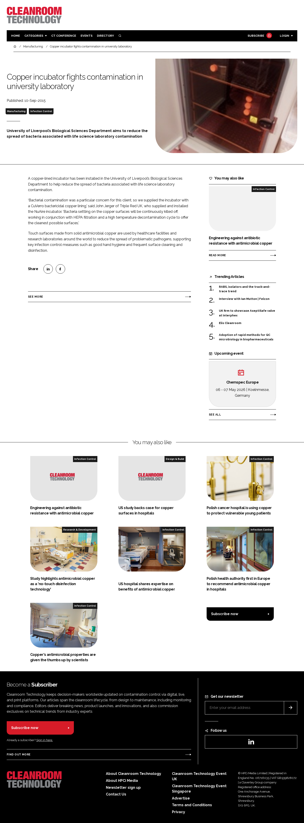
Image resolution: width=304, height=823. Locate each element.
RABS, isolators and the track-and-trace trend (244, 289)
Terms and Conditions (192, 805)
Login (284, 35)
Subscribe (259, 36)
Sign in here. (44, 740)
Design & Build (175, 459)
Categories (33, 35)
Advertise (181, 798)
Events (86, 35)
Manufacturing (16, 111)
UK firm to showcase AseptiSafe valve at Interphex (247, 313)
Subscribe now (224, 614)
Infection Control (41, 111)
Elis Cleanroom (230, 323)
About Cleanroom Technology (133, 774)
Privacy (178, 812)
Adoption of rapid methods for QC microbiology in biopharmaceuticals (246, 337)
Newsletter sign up (123, 787)
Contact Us (116, 794)
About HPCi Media (122, 780)
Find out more (18, 754)
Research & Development (79, 529)
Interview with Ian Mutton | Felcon (244, 299)
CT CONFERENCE (63, 35)
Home (15, 35)
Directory (105, 35)
